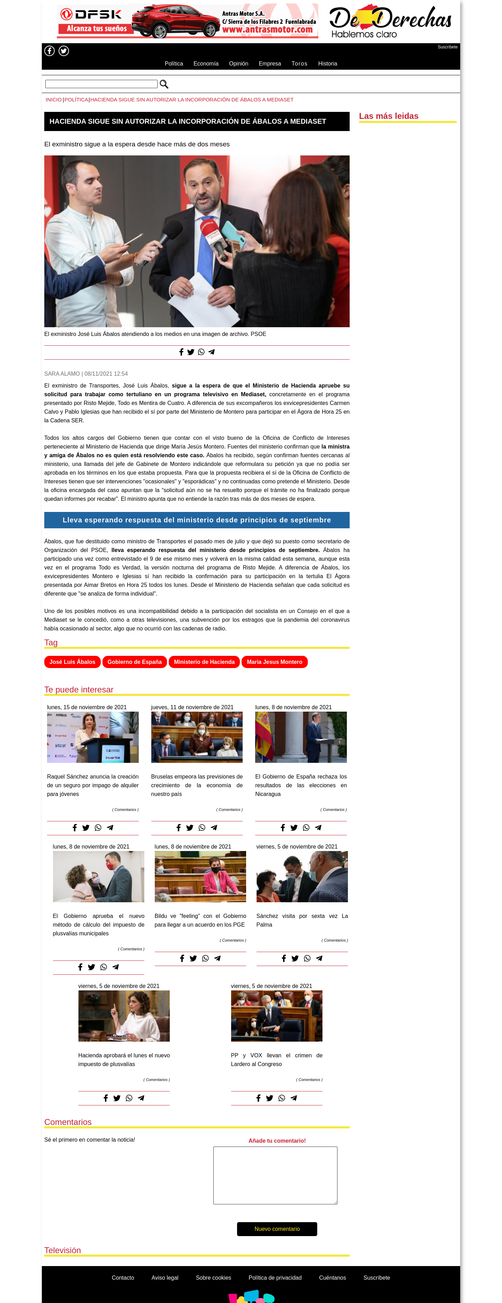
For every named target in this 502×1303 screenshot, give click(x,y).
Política (174, 64)
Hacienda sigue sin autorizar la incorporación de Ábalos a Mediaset (192, 99)
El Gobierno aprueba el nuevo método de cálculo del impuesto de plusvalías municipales (99, 924)
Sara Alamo (62, 374)
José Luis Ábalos (73, 662)
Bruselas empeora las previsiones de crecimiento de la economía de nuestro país (197, 785)
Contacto (123, 1278)
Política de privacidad (275, 1278)
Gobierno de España (135, 662)
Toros (299, 64)
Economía (206, 64)
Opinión (238, 64)
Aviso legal (165, 1278)
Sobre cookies (213, 1278)
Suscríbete (448, 47)
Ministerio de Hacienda (204, 662)
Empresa (270, 64)
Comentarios (125, 809)
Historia (327, 64)
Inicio (54, 99)
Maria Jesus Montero (274, 662)
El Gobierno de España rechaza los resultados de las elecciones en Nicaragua (301, 785)
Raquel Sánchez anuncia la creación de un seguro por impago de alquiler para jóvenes (93, 785)
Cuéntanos (332, 1278)
